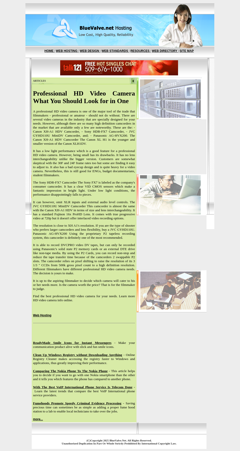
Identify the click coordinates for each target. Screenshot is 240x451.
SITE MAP (187, 51)
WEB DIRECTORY (165, 51)
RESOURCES (140, 51)
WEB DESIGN (90, 51)
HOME (49, 51)
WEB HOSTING (67, 51)
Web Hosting (42, 315)
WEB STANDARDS (115, 51)
